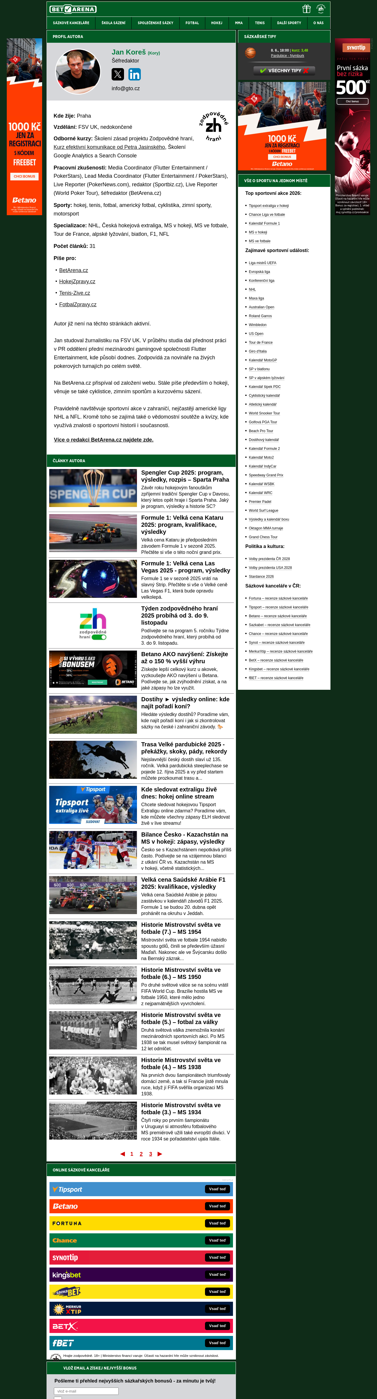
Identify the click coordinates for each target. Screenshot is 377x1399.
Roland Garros (260, 522)
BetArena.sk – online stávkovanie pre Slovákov (179, 1272)
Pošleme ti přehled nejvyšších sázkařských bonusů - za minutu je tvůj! (135, 1182)
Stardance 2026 (261, 782)
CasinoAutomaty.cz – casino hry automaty (175, 1255)
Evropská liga (259, 477)
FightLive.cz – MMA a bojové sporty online (93, 1246)
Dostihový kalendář (264, 645)
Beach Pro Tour (261, 637)
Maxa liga (256, 504)
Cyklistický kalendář (264, 601)
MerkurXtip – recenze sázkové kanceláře (281, 857)
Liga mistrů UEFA (262, 469)
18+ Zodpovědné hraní (235, 1390)
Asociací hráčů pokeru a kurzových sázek (83, 1346)
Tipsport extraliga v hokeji (269, 411)
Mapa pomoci (201, 1377)
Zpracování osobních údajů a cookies (182, 1390)
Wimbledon (258, 531)
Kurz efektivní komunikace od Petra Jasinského (109, 147)
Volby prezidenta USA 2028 (270, 773)
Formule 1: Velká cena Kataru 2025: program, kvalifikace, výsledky (182, 524)
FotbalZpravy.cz (78, 304)
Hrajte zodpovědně (63, 1359)
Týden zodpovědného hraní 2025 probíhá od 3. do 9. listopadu (179, 615)
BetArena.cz (73, 270)
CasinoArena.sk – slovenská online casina (176, 1308)
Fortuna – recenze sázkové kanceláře (278, 804)
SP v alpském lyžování (267, 584)
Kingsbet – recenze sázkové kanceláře (279, 875)
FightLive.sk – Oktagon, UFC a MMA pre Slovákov (182, 1281)
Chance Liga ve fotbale (267, 420)
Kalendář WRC (260, 699)
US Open (256, 539)
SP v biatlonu (259, 575)
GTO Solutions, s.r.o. (279, 1390)
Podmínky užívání (133, 1390)
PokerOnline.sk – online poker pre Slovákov (177, 1317)
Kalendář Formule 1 (264, 429)
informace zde (150, 1365)
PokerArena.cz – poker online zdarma (89, 1299)
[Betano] (24, 213)
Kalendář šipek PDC (265, 592)
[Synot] (352, 213)
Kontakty (69, 1390)
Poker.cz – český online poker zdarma (90, 1308)
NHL (252, 495)
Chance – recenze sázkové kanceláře (278, 839)
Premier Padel (260, 707)
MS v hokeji (258, 438)
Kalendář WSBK (262, 690)
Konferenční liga (262, 486)
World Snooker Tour (264, 619)
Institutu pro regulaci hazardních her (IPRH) (190, 1340)
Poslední (160, 1154)
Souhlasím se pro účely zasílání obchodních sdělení (127, 1205)
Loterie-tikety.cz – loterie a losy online (172, 1264)
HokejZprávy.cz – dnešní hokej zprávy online (95, 1264)
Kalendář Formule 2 (264, 654)
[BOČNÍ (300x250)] (282, 374)
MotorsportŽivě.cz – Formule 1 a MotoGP (92, 1281)
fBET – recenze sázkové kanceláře (276, 884)
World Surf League (263, 716)
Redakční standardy (97, 1390)
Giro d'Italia (258, 557)
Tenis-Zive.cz (74, 293)
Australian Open (261, 513)
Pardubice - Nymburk (287, 261)
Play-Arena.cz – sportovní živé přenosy (90, 1290)
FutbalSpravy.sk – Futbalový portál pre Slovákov (180, 1299)
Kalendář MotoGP (263, 566)
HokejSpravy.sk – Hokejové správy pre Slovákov (180, 1290)
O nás (51, 1390)
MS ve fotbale (259, 447)
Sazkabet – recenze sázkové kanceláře (279, 831)
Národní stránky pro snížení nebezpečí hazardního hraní (258, 1377)
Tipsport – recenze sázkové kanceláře (278, 813)
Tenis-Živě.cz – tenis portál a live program (92, 1272)
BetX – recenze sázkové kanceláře (276, 866)
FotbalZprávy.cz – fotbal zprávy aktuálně (91, 1255)
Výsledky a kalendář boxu (269, 725)
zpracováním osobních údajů (107, 1205)
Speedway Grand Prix (266, 681)
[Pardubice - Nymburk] (255, 258)
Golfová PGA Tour (263, 628)
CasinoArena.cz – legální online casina (90, 1317)
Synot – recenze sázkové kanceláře (277, 848)
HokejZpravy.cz (77, 281)
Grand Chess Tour (263, 743)
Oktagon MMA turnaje (266, 734)
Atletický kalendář (263, 610)
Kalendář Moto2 (261, 663)
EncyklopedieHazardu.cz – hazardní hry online (179, 1246)
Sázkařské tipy (260, 242)
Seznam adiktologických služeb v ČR (160, 1377)
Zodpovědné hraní (288, 1340)
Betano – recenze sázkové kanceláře (278, 822)
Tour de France (261, 548)
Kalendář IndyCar (262, 672)
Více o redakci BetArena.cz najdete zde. (103, 440)
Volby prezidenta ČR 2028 (269, 765)
